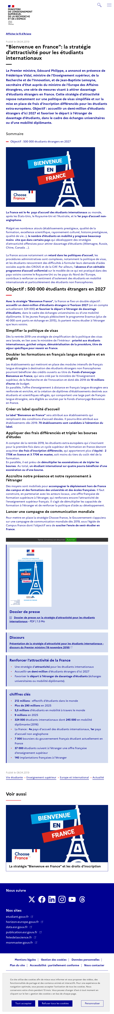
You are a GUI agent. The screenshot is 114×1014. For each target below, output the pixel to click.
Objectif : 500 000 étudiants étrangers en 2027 (40, 141)
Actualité (98, 777)
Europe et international (74, 777)
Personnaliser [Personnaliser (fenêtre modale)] (92, 1003)
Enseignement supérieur (41, 777)
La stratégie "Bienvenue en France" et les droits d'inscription (55, 866)
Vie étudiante (14, 777)
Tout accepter (23, 1003)
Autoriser (71, 540)
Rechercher (99, 3)
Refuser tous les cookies (55, 1003)
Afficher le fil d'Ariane (18, 34)
